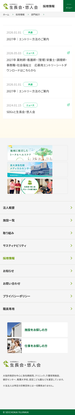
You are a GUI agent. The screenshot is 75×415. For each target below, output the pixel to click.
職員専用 (9, 309)
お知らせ (8, 271)
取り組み (8, 233)
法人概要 (9, 207)
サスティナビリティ (14, 245)
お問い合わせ (11, 283)
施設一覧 (9, 220)
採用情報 (49, 6)
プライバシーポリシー (16, 296)
